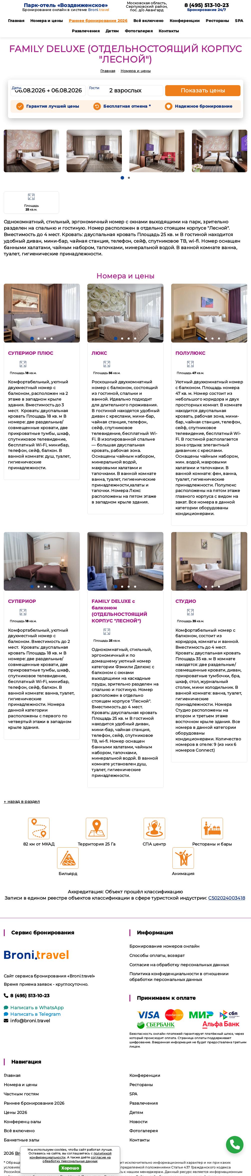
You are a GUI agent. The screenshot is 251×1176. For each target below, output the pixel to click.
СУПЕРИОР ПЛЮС (30, 353)
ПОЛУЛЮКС (190, 353)
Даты (16, 88)
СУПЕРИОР (22, 601)
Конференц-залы (22, 1121)
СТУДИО (185, 601)
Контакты (169, 31)
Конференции (185, 20)
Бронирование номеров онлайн (164, 946)
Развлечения (86, 31)
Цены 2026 (15, 1112)
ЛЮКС (99, 353)
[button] (122, 178)
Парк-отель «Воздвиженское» (66, 5)
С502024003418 (226, 898)
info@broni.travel (27, 1021)
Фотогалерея (139, 31)
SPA (239, 20)
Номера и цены (46, 20)
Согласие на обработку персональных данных (179, 964)
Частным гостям (21, 1094)
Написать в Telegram (32, 1014)
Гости (94, 88)
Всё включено (148, 20)
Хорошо (70, 1168)
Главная (16, 20)
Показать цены (203, 90)
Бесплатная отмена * (127, 106)
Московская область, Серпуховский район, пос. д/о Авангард (146, 6)
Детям (112, 31)
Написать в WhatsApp (34, 1008)
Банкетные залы (21, 1140)
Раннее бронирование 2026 (98, 20)
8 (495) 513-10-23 (206, 5)
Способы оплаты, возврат (157, 955)
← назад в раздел (22, 801)
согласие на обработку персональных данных (77, 1159)
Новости (138, 1121)
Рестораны (217, 20)
